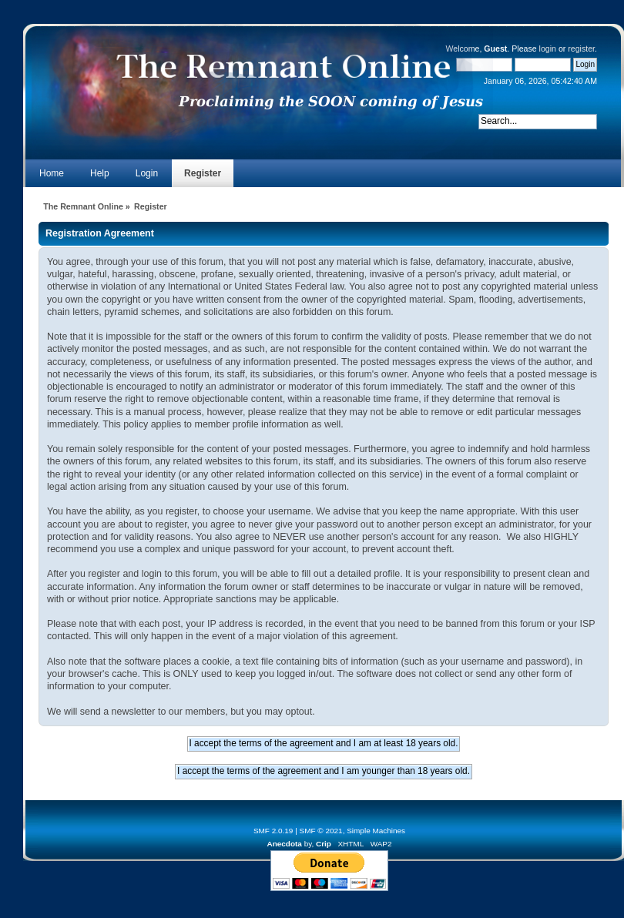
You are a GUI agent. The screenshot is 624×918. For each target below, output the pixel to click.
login (547, 48)
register (581, 48)
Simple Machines (376, 830)
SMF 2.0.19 (273, 830)
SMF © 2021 (321, 830)
